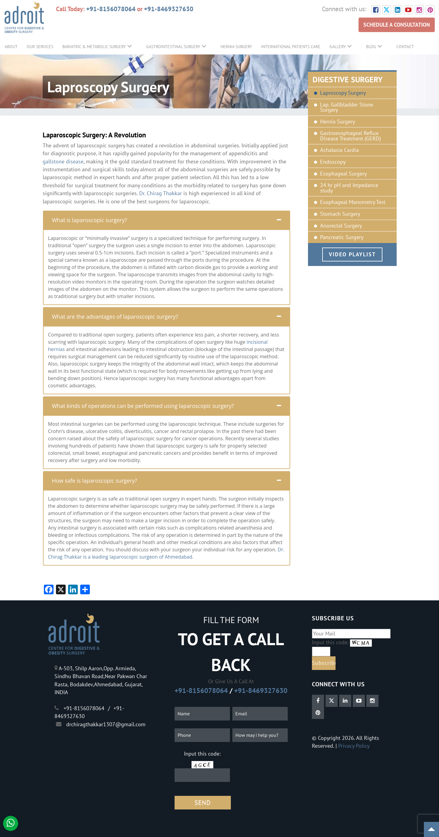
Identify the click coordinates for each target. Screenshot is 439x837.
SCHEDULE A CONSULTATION (396, 24)
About (11, 46)
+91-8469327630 (168, 9)
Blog (371, 46)
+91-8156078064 (111, 9)
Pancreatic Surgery (341, 237)
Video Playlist (352, 254)
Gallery (337, 46)
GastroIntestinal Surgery (173, 46)
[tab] (166, 220)
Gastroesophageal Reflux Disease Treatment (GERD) (350, 135)
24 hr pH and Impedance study (349, 187)
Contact (405, 46)
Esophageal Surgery (343, 173)
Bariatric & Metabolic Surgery (94, 46)
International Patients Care (290, 46)
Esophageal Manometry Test (352, 202)
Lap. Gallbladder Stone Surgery (346, 107)
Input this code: (202, 753)
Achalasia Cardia (339, 150)
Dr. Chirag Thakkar (160, 193)
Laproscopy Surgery (343, 93)
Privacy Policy (353, 745)
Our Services (40, 46)
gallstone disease (63, 161)
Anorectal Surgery (341, 225)
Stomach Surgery (340, 214)
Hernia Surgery (236, 46)
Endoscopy (333, 162)
